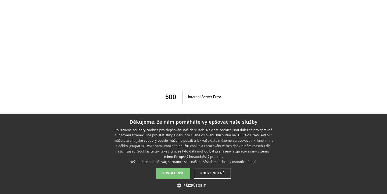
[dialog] (193, 154)
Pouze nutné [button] (212, 173)
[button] (193, 185)
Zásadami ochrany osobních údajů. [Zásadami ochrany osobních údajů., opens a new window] (229, 162)
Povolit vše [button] (173, 173)
